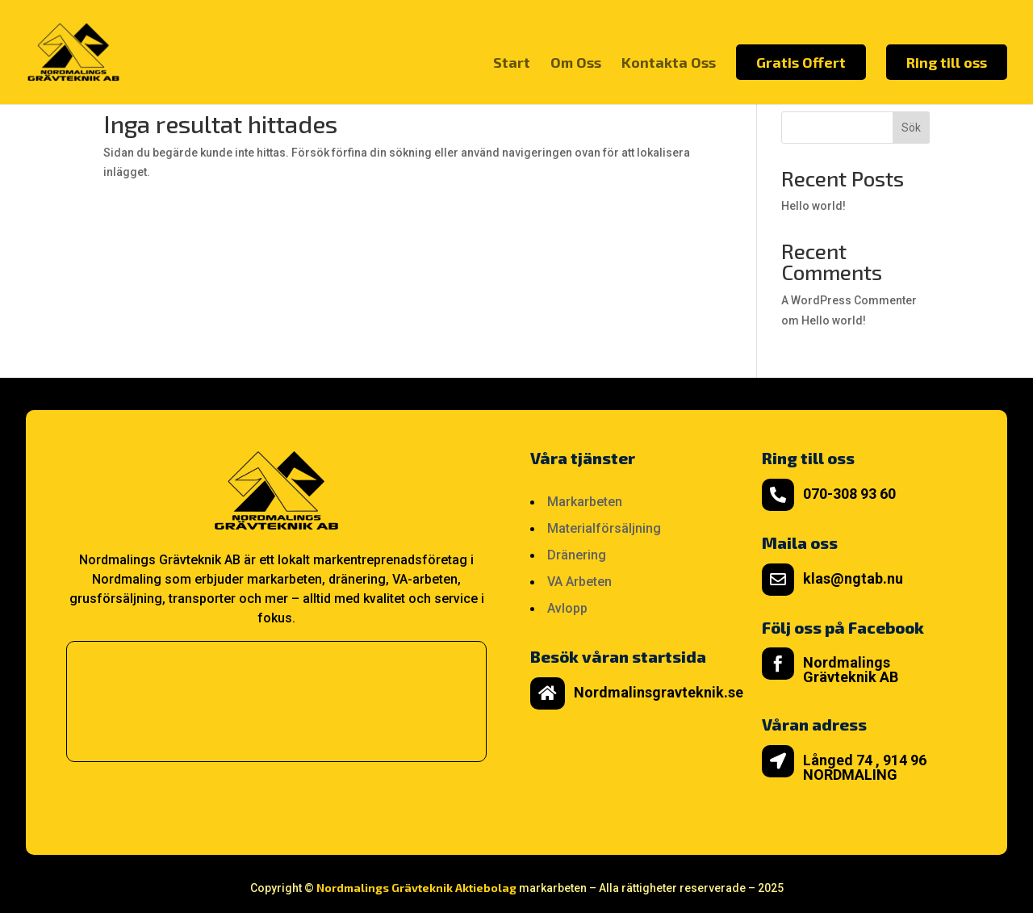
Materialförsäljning (604, 528)
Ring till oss (946, 62)
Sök (911, 127)
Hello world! (813, 205)
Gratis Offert (801, 62)
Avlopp (567, 608)
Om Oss (575, 64)
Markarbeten (584, 501)
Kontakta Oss (668, 64)
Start (511, 64)
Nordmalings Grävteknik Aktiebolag (416, 887)
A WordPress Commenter (849, 300)
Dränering (576, 555)
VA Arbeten (579, 581)
